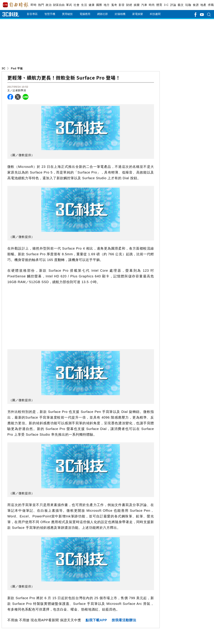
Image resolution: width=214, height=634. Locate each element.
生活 (84, 5)
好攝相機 (120, 14)
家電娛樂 (137, 14)
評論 (173, 5)
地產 (203, 5)
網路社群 (102, 14)
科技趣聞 (155, 14)
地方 (107, 5)
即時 (33, 5)
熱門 (41, 5)
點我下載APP (96, 620)
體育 (159, 5)
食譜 (196, 5)
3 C (166, 5)
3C (3, 68)
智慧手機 (49, 14)
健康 (91, 5)
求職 (211, 5)
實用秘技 (67, 14)
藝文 (181, 5)
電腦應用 (85, 14)
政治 (48, 5)
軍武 (69, 5)
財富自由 (58, 5)
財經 (129, 5)
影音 (122, 5)
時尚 (152, 5)
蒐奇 (114, 5)
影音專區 (32, 14)
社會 (76, 5)
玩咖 (188, 5)
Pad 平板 (17, 68)
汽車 (144, 5)
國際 (99, 5)
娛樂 (137, 5)
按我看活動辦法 (124, 620)
